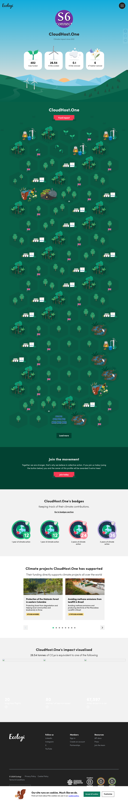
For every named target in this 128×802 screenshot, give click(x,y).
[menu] (122, 5)
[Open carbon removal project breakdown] (74, 61)
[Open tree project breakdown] (33, 61)
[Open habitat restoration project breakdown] (95, 61)
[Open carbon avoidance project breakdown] (54, 61)
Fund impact (64, 117)
